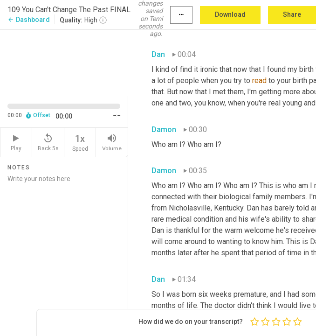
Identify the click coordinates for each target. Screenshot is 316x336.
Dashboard (28, 19)
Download (230, 14)
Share (292, 14)
